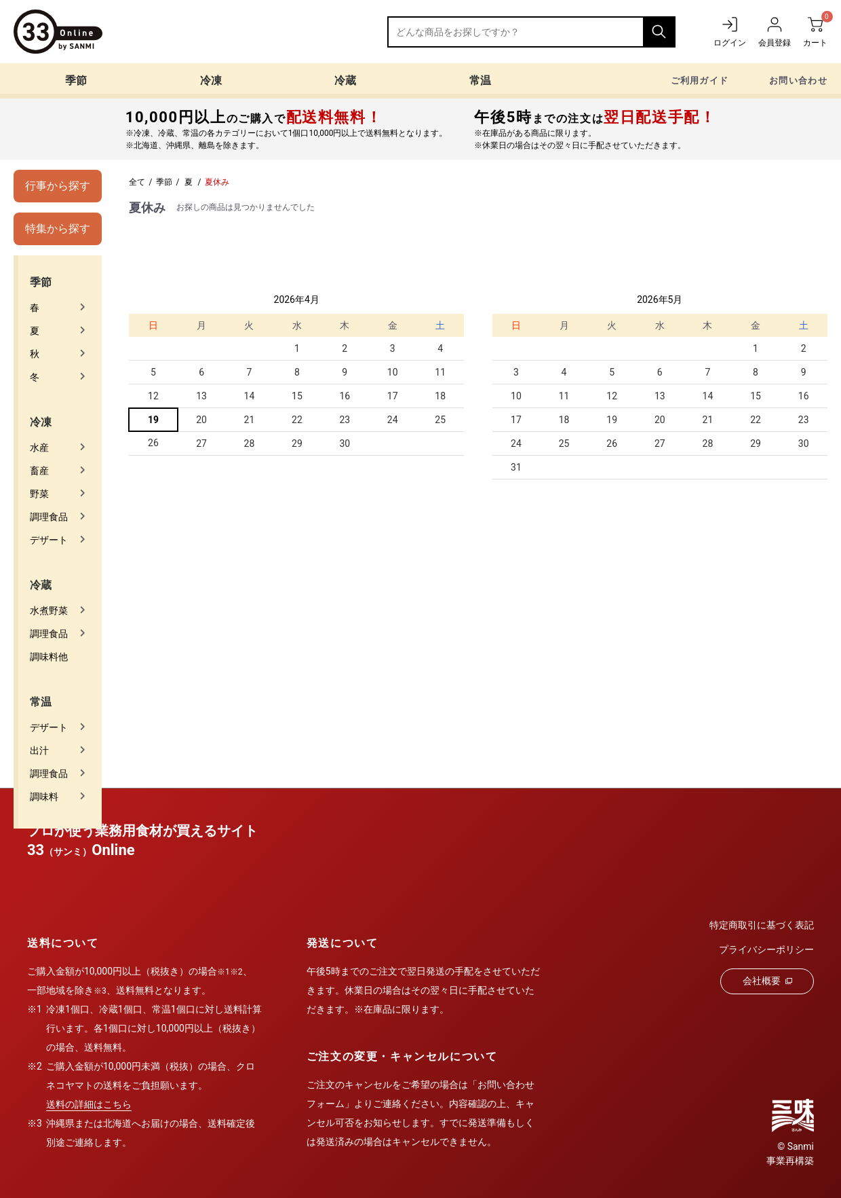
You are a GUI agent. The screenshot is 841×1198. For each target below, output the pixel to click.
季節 (76, 80)
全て (137, 182)
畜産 (39, 470)
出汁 (39, 750)
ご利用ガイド (700, 80)
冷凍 (211, 80)
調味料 (44, 796)
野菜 (39, 493)
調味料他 (49, 656)
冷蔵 (345, 80)
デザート (49, 539)
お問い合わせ (798, 80)
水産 (39, 447)
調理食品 (49, 516)
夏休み (217, 182)
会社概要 (767, 980)
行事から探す (57, 185)
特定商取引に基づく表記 (761, 925)
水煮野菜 (49, 610)
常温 (480, 80)
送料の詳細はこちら (89, 1104)
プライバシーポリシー (766, 949)
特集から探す (57, 228)
